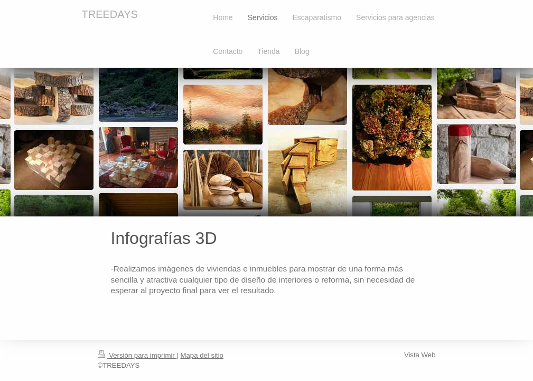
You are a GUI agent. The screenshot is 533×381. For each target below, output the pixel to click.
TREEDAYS (110, 14)
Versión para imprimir (137, 355)
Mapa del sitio (202, 355)
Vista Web (420, 355)
